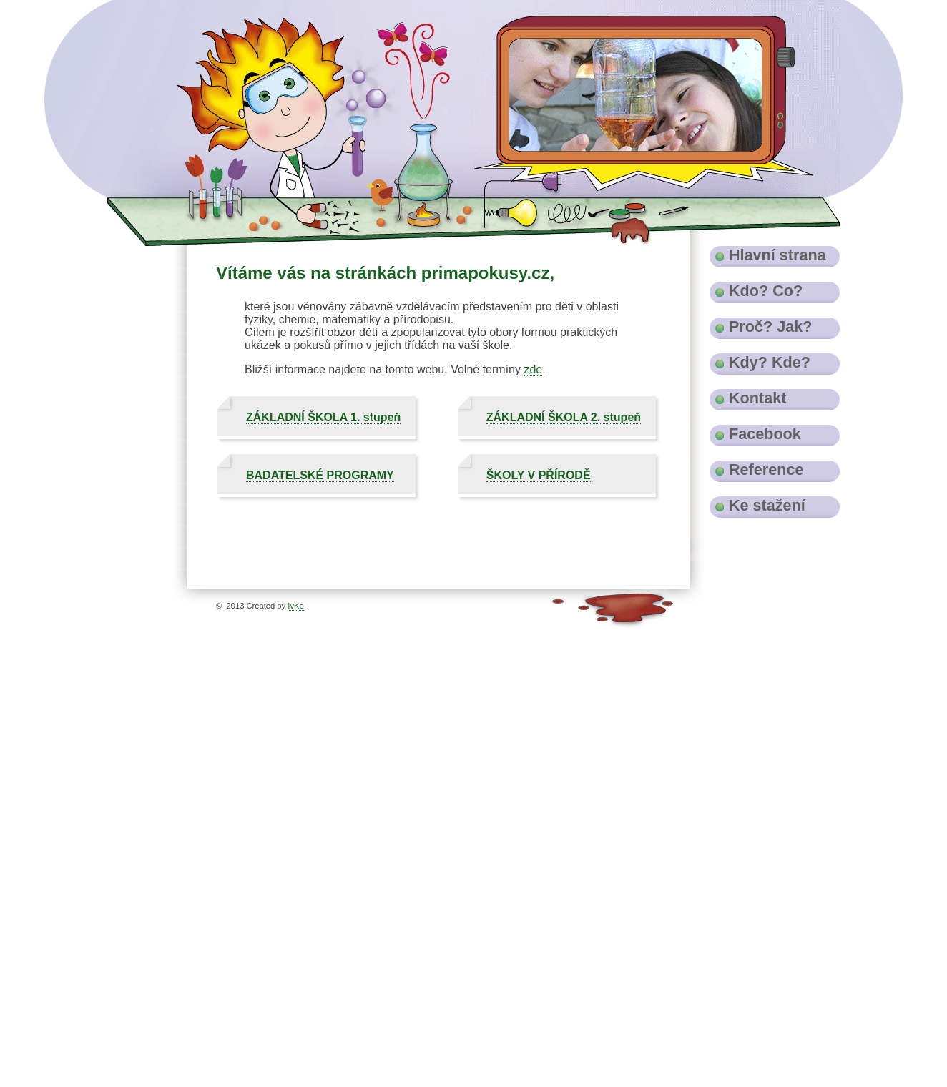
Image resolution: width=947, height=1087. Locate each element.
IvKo (295, 605)
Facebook (765, 434)
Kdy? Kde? (769, 362)
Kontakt (757, 398)
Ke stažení (767, 505)
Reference (766, 469)
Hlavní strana (777, 255)
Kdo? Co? (766, 291)
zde (533, 369)
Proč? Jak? (770, 326)
